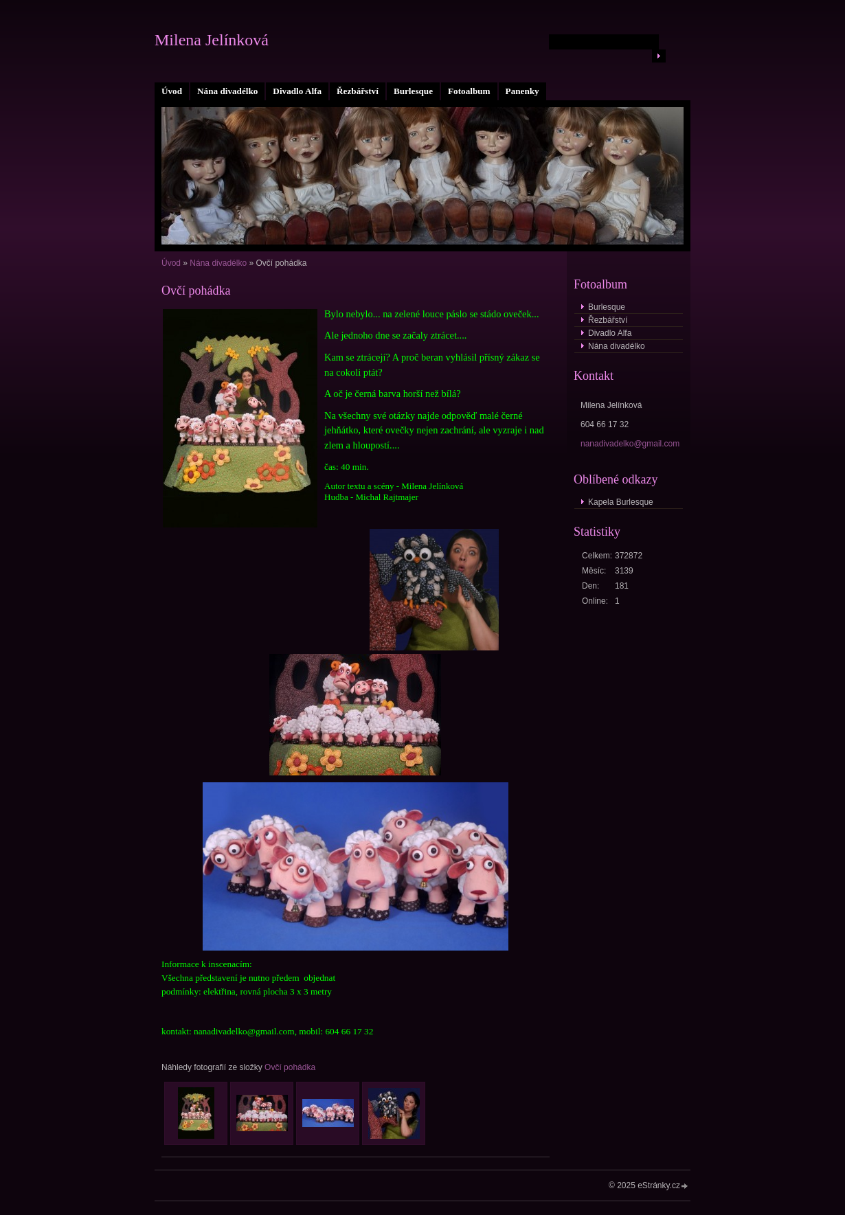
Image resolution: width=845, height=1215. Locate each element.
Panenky (522, 91)
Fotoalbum (469, 91)
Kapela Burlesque (620, 502)
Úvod (171, 91)
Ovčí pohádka (289, 1067)
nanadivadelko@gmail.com (630, 443)
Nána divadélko (227, 91)
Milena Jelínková (212, 40)
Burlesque (413, 91)
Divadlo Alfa (297, 91)
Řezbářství (358, 91)
